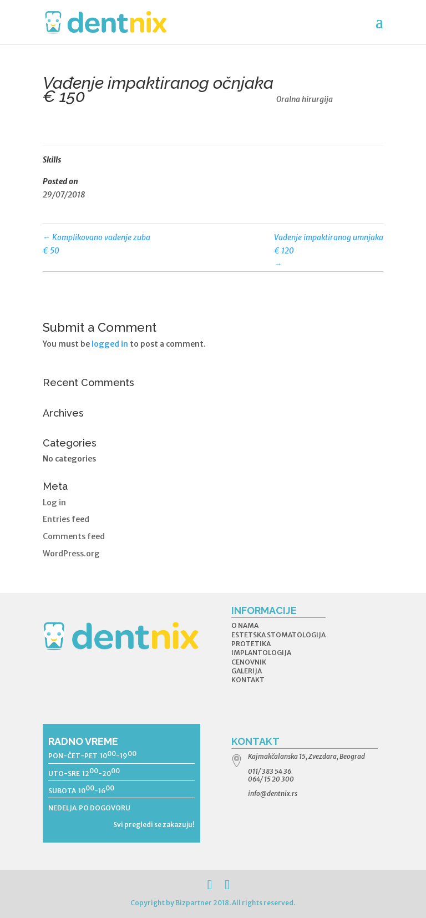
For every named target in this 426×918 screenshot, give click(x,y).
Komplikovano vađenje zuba (96, 245)
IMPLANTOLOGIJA (261, 652)
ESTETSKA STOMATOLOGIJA (278, 635)
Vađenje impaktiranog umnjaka (328, 250)
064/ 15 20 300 (271, 779)
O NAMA (244, 625)
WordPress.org (71, 554)
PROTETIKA (251, 644)
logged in (110, 344)
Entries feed (66, 519)
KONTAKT (248, 680)
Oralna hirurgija (304, 99)
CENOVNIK (248, 662)
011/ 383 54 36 (269, 771)
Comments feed (74, 536)
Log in (54, 503)
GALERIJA (246, 671)
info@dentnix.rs (272, 793)
